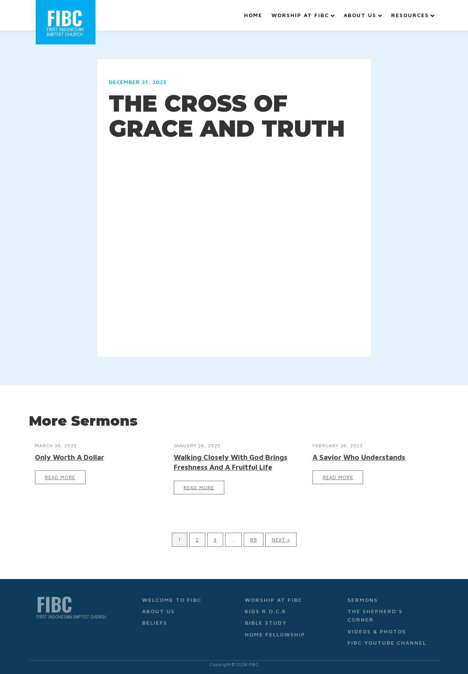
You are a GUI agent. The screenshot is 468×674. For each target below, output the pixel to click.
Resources (413, 14)
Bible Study (266, 621)
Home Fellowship (275, 633)
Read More (60, 476)
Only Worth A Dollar (69, 455)
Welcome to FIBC (171, 598)
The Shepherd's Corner (375, 613)
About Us (363, 14)
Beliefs (154, 621)
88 (253, 538)
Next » (281, 538)
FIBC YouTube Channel (386, 641)
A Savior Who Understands (359, 455)
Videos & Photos (376, 630)
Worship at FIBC (303, 14)
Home (253, 14)
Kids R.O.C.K (265, 609)
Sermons (362, 598)
